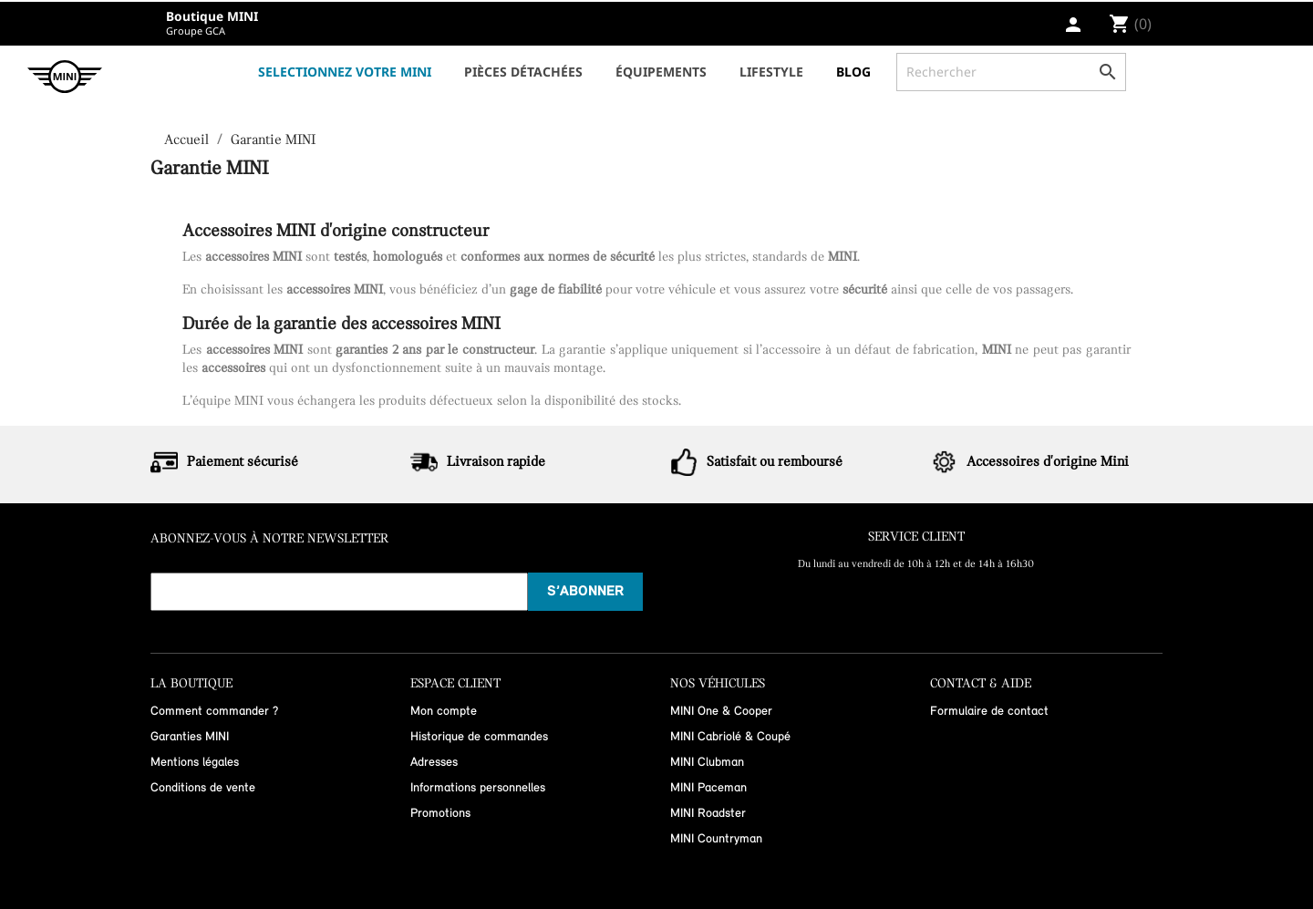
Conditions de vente (202, 788)
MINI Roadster (708, 814)
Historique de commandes (479, 737)
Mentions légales (194, 763)
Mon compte (443, 711)
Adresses (434, 763)
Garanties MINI (189, 737)
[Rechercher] (1011, 72)
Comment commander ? (214, 711)
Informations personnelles (477, 788)
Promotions (440, 814)
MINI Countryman (716, 839)
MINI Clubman (707, 763)
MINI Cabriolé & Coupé (730, 737)
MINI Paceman (708, 788)
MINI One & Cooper (721, 711)
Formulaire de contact (989, 711)
